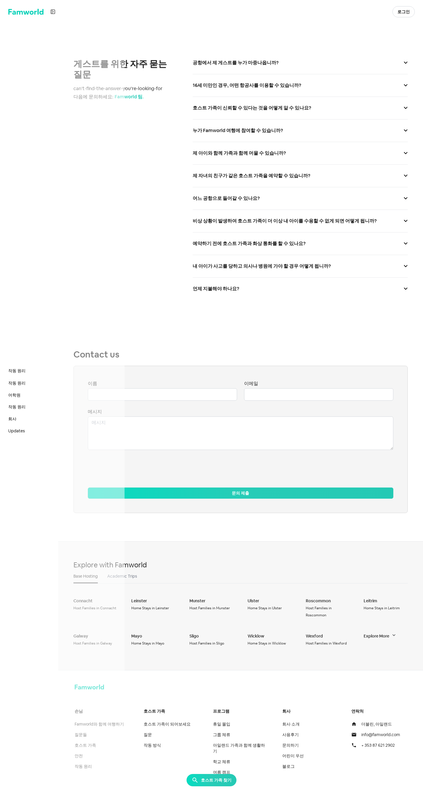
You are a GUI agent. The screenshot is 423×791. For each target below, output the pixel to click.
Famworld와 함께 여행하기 (102, 724)
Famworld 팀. (132, 97)
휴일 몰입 (223, 724)
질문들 (84, 734)
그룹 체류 (223, 734)
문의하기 (291, 745)
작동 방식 (155, 745)
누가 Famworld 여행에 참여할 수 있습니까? (301, 130)
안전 (82, 755)
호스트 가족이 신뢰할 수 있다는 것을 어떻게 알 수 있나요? (301, 108)
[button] (385, 12)
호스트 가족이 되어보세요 (169, 724)
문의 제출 (242, 493)
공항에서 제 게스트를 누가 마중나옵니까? (301, 63)
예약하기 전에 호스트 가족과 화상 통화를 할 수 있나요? (301, 243)
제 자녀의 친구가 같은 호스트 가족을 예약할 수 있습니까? (301, 176)
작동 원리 (86, 766)
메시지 (98, 412)
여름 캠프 (223, 772)
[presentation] (135, 469)
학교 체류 (223, 761)
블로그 (289, 766)
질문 (150, 734)
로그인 (403, 11)
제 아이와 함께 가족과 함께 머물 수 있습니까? (301, 153)
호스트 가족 (88, 745)
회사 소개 (292, 724)
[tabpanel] (242, 622)
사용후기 (291, 734)
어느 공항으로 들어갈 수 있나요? (301, 198)
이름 (95, 383)
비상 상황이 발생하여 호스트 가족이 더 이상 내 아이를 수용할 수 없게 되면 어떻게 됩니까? (301, 221)
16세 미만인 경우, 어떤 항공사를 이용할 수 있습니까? (301, 85)
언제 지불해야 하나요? (301, 289)
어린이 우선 (294, 755)
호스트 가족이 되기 (356, 11)
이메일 (253, 383)
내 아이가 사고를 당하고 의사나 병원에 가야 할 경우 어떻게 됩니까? (301, 266)
